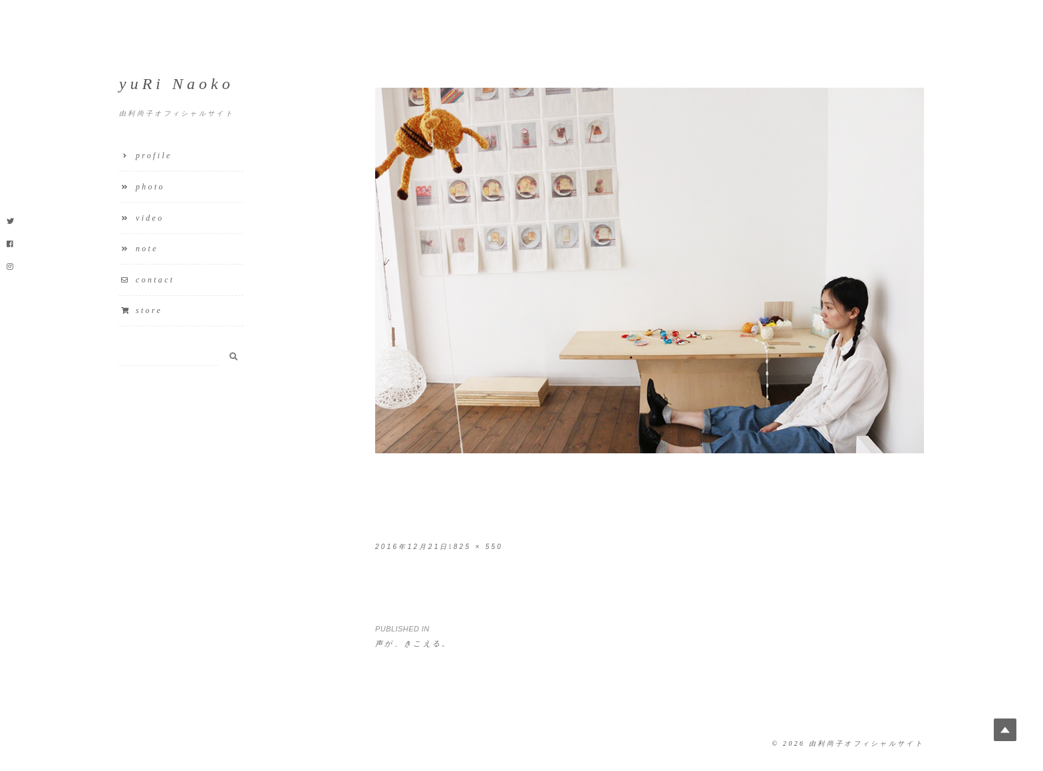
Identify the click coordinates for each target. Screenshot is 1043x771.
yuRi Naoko (176, 83)
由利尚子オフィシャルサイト (866, 743)
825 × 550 (478, 546)
